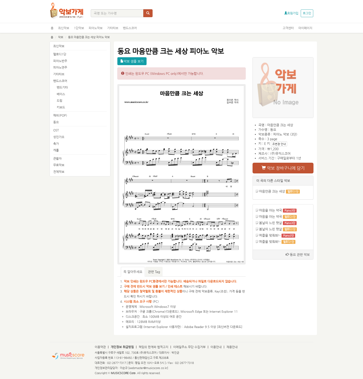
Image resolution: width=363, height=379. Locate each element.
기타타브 (112, 28)
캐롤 (56, 150)
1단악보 (79, 28)
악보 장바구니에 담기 (283, 168)
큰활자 (57, 158)
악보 (60, 37)
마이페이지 (305, 28)
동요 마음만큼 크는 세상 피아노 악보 (89, 37)
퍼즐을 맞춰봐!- (270, 235)
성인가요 (58, 137)
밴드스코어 (130, 28)
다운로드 (172, 311)
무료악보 (58, 165)
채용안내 (232, 347)
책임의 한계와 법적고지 (153, 347)
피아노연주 (60, 67)
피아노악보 (96, 28)
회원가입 (291, 13)
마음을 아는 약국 (270, 210)
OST (56, 130)
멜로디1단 (59, 54)
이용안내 (216, 347)
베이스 (61, 94)
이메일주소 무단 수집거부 (189, 347)
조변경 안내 (279, 144)
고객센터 (288, 28)
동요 (56, 122)
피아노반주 (60, 61)
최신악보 (63, 28)
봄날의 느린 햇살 (270, 223)
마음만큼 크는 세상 (272, 191)
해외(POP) (60, 115)
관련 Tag (154, 272)
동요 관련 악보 (298, 254)
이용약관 (100, 347)
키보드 (61, 107)
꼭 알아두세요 (132, 272)
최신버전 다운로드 (229, 326)
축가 (56, 143)
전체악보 (58, 171)
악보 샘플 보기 (132, 61)
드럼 (59, 100)
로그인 (307, 13)
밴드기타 (62, 87)
